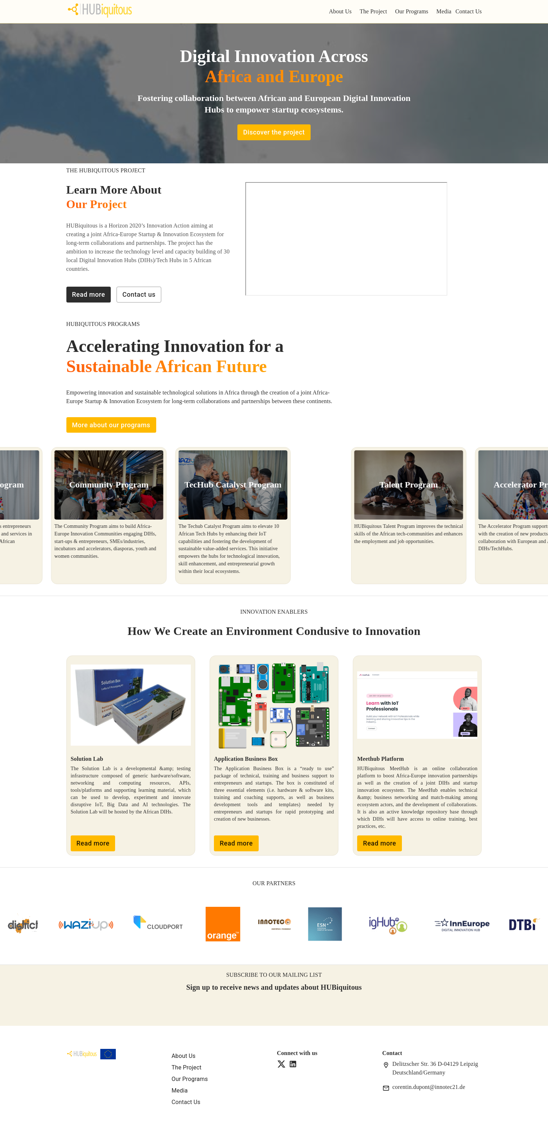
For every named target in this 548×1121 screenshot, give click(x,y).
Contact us (139, 294)
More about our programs (111, 425)
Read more (88, 295)
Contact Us (468, 11)
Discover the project (274, 132)
